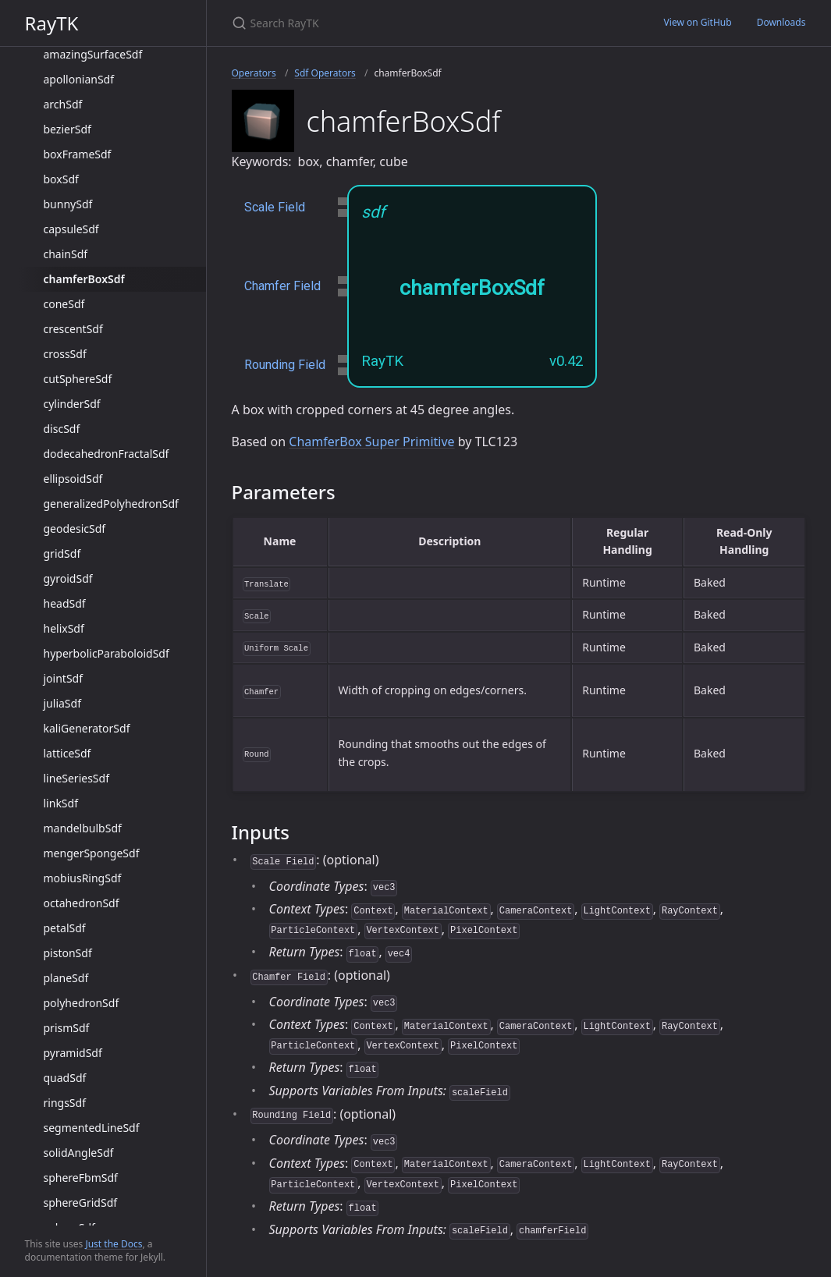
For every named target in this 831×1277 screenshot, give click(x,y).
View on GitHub (698, 22)
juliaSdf (62, 703)
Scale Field (274, 207)
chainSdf (66, 254)
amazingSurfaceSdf (93, 54)
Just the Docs (113, 1243)
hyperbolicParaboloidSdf (106, 653)
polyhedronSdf (81, 1002)
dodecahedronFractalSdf (106, 453)
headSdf (65, 603)
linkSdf (61, 803)
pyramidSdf (73, 1052)
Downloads (781, 22)
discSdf (62, 428)
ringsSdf (65, 1102)
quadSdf (65, 1077)
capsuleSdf (71, 229)
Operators (254, 73)
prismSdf (67, 1027)
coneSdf (64, 303)
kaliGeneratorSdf (87, 728)
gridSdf (62, 553)
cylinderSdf (72, 403)
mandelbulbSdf (83, 828)
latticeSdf (67, 753)
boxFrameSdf (78, 154)
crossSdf (65, 353)
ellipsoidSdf (73, 478)
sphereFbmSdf (81, 1177)
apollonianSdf (79, 79)
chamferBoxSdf (84, 278)
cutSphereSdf (78, 378)
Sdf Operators (324, 73)
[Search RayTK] (416, 23)
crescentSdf (73, 328)
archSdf (63, 104)
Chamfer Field (282, 285)
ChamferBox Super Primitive (371, 441)
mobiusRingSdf (83, 878)
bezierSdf (67, 129)
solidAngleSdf (79, 1152)
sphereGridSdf (81, 1202)
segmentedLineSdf (92, 1127)
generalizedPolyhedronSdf (111, 503)
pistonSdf (68, 952)
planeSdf (66, 977)
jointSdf (63, 678)
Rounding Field (284, 364)
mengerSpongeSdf (92, 853)
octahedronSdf (81, 903)
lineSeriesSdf (76, 778)
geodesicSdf (75, 528)
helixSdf (64, 628)
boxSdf (61, 179)
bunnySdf (68, 204)
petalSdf (65, 928)
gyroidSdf (68, 578)
